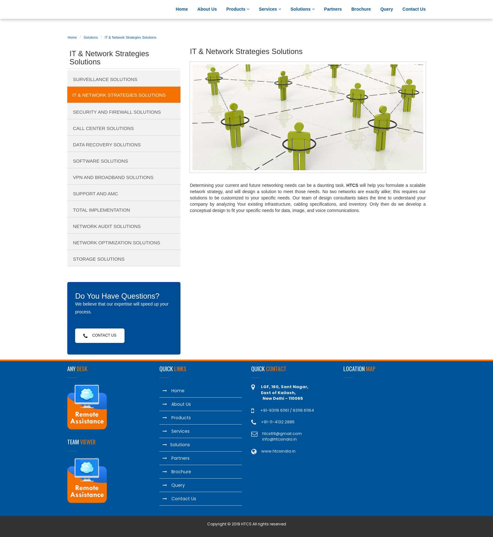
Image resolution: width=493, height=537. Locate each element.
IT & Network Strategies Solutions (130, 37)
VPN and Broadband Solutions (113, 177)
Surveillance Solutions (105, 79)
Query (386, 9)
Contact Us (414, 9)
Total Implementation (101, 210)
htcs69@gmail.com (282, 434)
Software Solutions (100, 161)
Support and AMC (95, 193)
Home (182, 9)
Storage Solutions (99, 259)
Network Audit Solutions (107, 226)
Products (238, 9)
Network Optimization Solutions (116, 242)
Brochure (361, 9)
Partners (333, 9)
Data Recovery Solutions (107, 144)
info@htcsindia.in (279, 439)
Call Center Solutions (103, 128)
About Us (207, 9)
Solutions (303, 9)
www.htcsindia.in (278, 451)
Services (270, 9)
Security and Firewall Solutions (117, 112)
